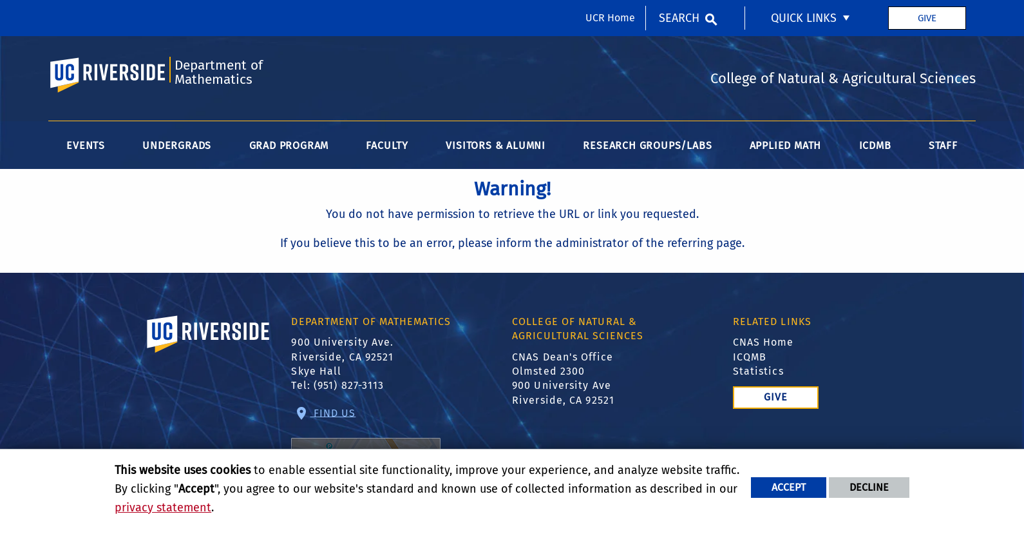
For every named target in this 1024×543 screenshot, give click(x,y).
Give (927, 18)
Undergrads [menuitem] (176, 145)
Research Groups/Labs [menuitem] (647, 145)
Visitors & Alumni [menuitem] (495, 145)
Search (679, 18)
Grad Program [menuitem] (289, 145)
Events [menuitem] (85, 145)
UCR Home (610, 18)
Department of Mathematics (219, 72)
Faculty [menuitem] (387, 145)
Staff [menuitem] (943, 145)
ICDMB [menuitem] (875, 145)
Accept (789, 487)
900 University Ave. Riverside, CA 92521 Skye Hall (342, 356)
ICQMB (750, 357)
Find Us (366, 448)
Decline (869, 487)
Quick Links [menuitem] (804, 18)
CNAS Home (763, 342)
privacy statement (163, 507)
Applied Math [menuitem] (786, 145)
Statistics (758, 371)
